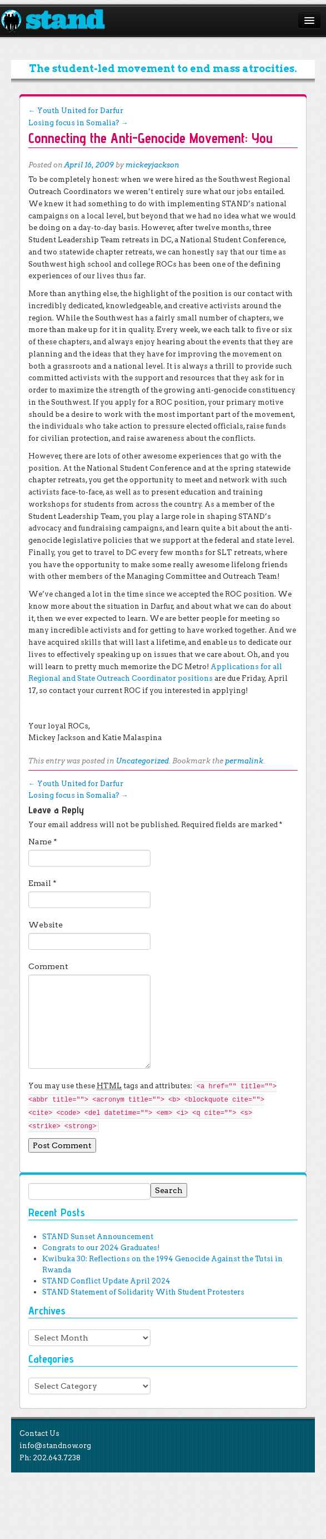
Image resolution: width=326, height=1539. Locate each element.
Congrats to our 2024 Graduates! (100, 1248)
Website (45, 924)
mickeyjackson (152, 165)
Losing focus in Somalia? (78, 123)
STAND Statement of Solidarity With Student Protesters (143, 1292)
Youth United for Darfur (75, 110)
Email (42, 883)
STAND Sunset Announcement (97, 1236)
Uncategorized (142, 761)
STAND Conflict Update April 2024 (106, 1281)
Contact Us (39, 1433)
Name (42, 841)
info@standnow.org (55, 1445)
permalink (244, 761)
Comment (48, 966)
